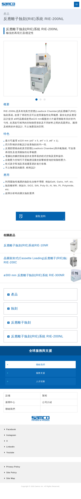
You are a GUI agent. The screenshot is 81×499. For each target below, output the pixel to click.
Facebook (11, 429)
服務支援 (40, 373)
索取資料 (40, 216)
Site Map (10, 478)
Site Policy (11, 472)
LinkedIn (10, 447)
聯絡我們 (40, 364)
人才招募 (40, 381)
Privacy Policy (13, 467)
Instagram (11, 435)
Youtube (10, 452)
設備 (7, 395)
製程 (44, 395)
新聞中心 (10, 402)
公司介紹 (47, 402)
